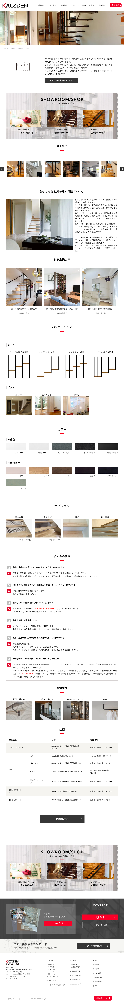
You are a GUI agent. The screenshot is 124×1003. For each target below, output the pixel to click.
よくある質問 (97, 973)
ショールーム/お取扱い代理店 (83, 5)
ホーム (6, 48)
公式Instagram (97, 977)
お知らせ (96, 960)
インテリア (51, 969)
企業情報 (64, 5)
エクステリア (52, 971)
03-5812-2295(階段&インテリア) (20, 974)
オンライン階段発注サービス (56, 985)
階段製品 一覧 (62, 819)
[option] (15, 169)
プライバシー (12, 999)
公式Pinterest (97, 986)
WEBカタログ (51, 980)
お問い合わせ (100, 925)
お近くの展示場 (75, 971)
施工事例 (53, 5)
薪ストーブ (51, 974)
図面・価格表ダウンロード (61, 80)
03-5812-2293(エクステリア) (18, 976)
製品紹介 (41, 5)
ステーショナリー (53, 976)
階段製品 (21, 48)
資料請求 (115, 5)
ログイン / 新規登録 (93, 946)
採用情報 (102, 5)
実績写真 (74, 964)
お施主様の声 (75, 967)
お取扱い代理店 (75, 980)
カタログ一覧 (57, 923)
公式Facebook (97, 981)
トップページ (51, 960)
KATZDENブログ (75, 984)
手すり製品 (51, 967)
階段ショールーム (75, 975)
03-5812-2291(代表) (16, 972)
